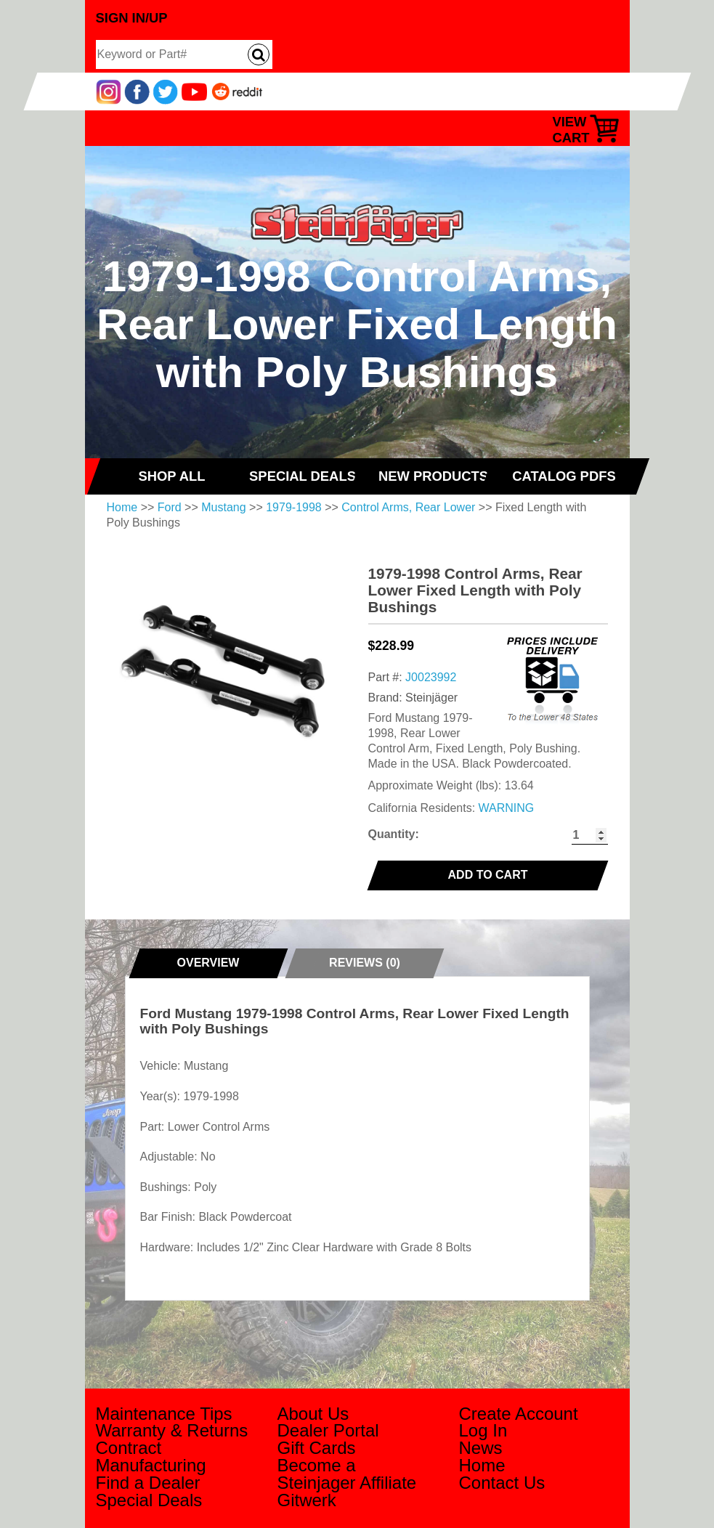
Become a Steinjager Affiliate (347, 1473)
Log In (483, 1430)
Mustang (223, 507)
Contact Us (502, 1482)
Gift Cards (316, 1448)
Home (122, 507)
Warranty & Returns (172, 1430)
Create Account (518, 1413)
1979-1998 (294, 507)
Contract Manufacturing (151, 1456)
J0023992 (430, 677)
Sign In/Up (132, 17)
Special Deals (149, 1500)
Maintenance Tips (164, 1413)
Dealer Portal (328, 1430)
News (481, 1448)
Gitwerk (306, 1500)
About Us (313, 1413)
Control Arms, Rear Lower (408, 507)
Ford (170, 507)
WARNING (507, 808)
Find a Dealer (148, 1482)
